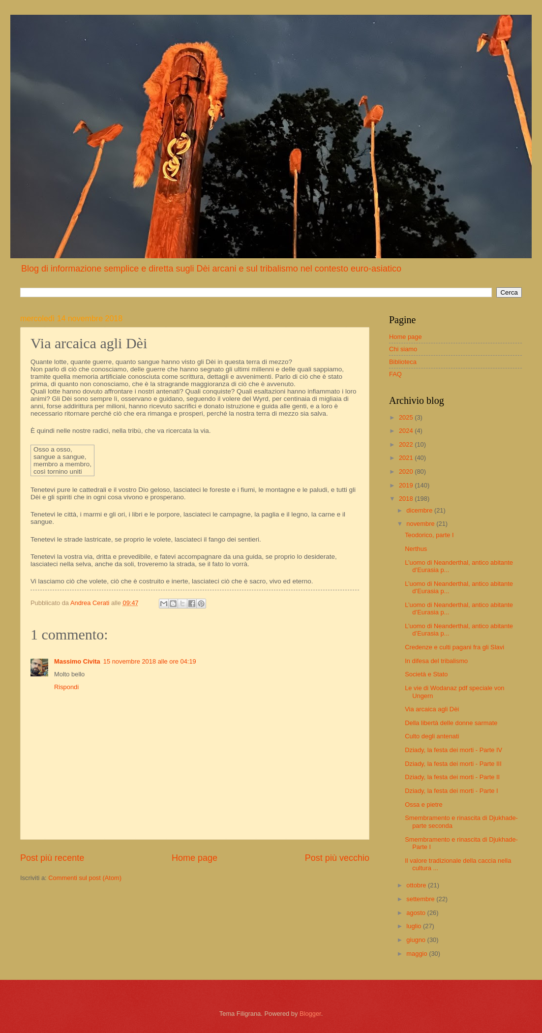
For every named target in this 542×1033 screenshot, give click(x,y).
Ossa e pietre (424, 804)
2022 (407, 444)
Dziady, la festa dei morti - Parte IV (453, 750)
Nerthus (416, 548)
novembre (421, 523)
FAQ (395, 374)
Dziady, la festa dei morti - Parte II (452, 777)
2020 (407, 471)
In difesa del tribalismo (436, 661)
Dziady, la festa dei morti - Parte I (451, 790)
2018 (407, 498)
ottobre (417, 885)
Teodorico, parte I (429, 535)
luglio (414, 926)
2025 (407, 417)
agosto (416, 912)
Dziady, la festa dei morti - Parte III (453, 763)
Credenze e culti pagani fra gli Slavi (454, 647)
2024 (407, 430)
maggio (417, 953)
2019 (407, 485)
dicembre (420, 510)
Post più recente (52, 858)
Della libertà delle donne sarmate (451, 723)
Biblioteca (403, 361)
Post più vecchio (337, 858)
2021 (407, 457)
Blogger (310, 1013)
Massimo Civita (77, 661)
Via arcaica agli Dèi (432, 709)
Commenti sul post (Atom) (84, 877)
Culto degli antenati (432, 736)
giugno (416, 939)
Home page (194, 858)
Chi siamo (403, 349)
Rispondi (66, 687)
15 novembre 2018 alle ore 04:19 (149, 661)
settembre (421, 899)
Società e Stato (426, 674)
